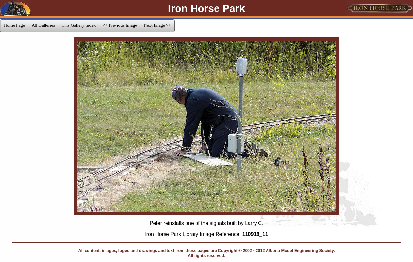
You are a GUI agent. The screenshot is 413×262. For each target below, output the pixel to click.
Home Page (14, 25)
